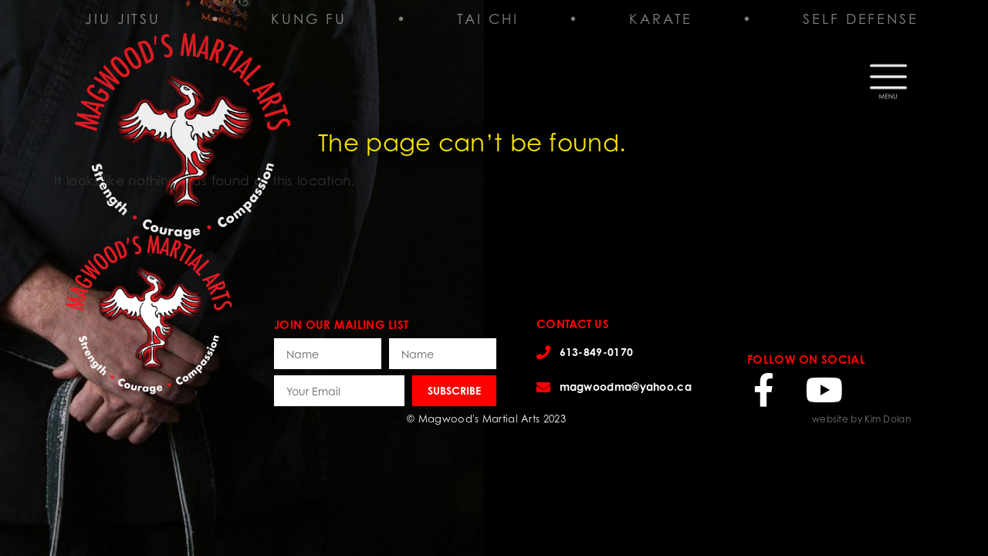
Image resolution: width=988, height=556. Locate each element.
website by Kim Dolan (861, 419)
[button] (888, 77)
